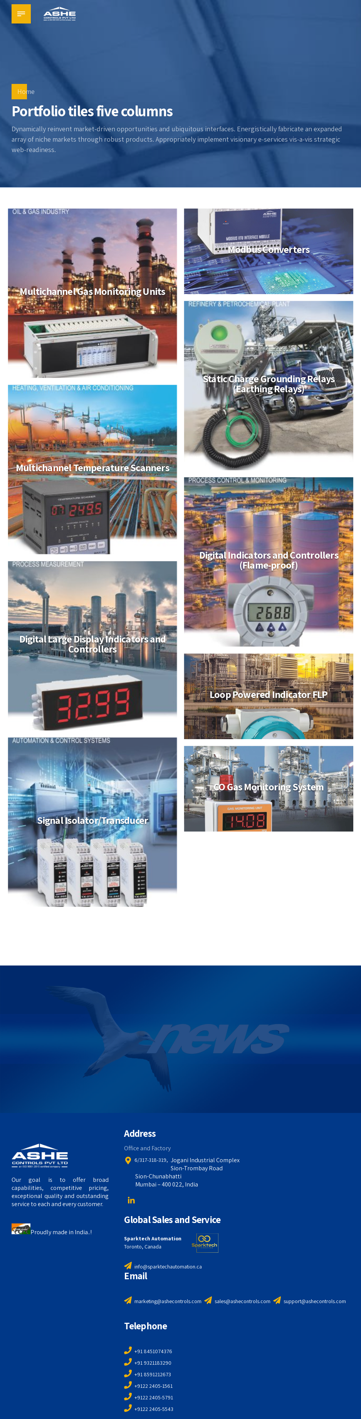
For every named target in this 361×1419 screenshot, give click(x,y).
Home (26, 91)
